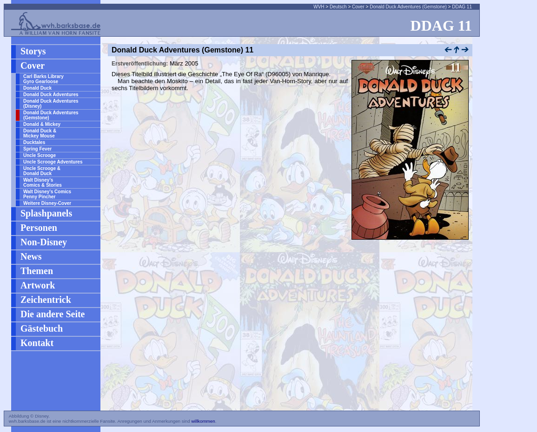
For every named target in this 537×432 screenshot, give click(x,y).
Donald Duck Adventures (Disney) (51, 103)
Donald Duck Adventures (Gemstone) (408, 6)
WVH (318, 6)
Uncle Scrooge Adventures (52, 161)
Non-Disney (43, 242)
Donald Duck (37, 88)
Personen (38, 228)
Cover (358, 6)
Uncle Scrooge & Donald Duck (41, 171)
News (31, 256)
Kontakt (36, 343)
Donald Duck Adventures (51, 94)
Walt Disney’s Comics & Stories (42, 182)
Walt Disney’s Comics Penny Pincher (47, 194)
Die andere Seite (52, 314)
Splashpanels (46, 213)
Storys (33, 51)
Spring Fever (37, 148)
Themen (36, 271)
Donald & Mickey (41, 124)
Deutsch (338, 6)
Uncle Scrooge (39, 155)
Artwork (37, 285)
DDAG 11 (462, 6)
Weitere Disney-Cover (47, 203)
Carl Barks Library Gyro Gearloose (43, 79)
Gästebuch (41, 328)
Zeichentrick (45, 300)
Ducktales (34, 142)
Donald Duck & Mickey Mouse (39, 133)
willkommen (203, 421)
